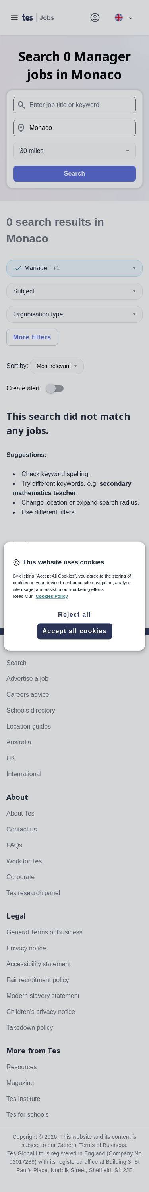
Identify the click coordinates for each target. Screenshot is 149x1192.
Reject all (74, 614)
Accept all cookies (74, 631)
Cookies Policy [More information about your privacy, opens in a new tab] (52, 596)
